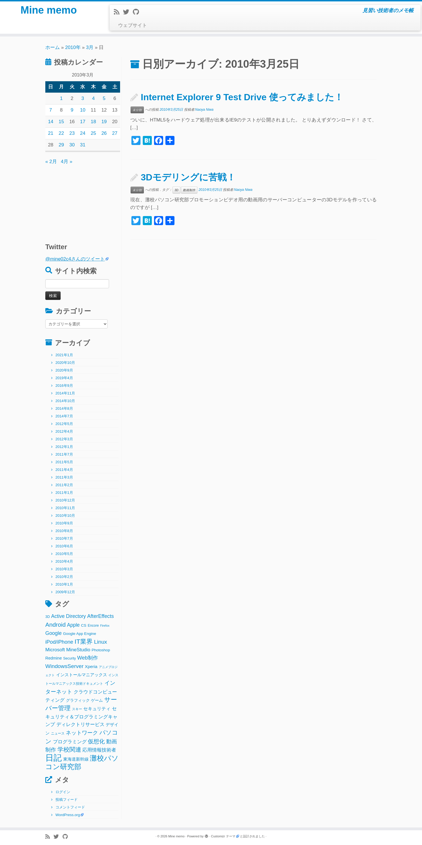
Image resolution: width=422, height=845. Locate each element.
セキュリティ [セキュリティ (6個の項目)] (96, 708)
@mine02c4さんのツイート (75, 259)
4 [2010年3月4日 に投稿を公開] (93, 98)
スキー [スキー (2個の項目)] (77, 709)
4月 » (67, 161)
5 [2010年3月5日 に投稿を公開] (104, 98)
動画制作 (189, 190)
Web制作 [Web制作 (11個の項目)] (87, 658)
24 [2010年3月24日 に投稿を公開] (83, 133)
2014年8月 (64, 408)
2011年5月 (64, 462)
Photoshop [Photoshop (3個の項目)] (101, 650)
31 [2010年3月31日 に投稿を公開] (83, 145)
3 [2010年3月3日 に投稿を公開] (82, 98)
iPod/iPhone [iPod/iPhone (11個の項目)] (59, 642)
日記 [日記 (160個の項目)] (53, 757)
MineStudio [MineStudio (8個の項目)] (78, 649)
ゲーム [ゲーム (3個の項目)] (97, 700)
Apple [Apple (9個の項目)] (73, 625)
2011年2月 (64, 485)
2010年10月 (65, 515)
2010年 (73, 47)
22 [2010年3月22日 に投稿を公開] (61, 133)
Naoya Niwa (204, 110)
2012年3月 (64, 439)
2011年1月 (64, 492)
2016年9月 (64, 385)
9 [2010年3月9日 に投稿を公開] (72, 110)
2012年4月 (64, 431)
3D (176, 190)
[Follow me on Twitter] (128, 12)
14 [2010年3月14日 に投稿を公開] (50, 121)
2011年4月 (64, 470)
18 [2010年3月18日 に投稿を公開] (93, 121)
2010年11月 (65, 508)
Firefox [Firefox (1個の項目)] (105, 625)
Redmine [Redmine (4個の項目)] (53, 658)
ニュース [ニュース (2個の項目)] (58, 733)
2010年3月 (64, 569)
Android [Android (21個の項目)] (55, 624)
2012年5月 (64, 424)
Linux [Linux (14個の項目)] (100, 642)
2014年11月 (65, 393)
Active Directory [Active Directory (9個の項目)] (68, 616)
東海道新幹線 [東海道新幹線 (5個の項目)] (76, 759)
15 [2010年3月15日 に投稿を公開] (61, 121)
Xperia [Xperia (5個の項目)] (91, 666)
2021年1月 (64, 355)
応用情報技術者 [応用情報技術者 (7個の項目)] (99, 750)
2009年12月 (65, 592)
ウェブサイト (132, 25)
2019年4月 (64, 378)
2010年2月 (64, 577)
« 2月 (51, 161)
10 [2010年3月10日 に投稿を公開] (83, 110)
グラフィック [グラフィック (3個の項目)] (78, 700)
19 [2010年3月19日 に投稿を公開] (104, 121)
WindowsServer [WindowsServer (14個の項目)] (64, 666)
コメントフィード (70, 807)
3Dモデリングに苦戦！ (188, 177)
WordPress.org (68, 815)
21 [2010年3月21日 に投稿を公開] (50, 133)
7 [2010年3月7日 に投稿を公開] (50, 110)
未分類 (137, 110)
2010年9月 (64, 523)
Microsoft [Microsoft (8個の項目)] (55, 649)
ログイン (63, 792)
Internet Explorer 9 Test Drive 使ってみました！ (242, 97)
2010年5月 (64, 554)
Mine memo (49, 11)
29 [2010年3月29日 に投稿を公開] (61, 145)
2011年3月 (64, 477)
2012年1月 (64, 447)
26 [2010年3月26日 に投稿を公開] (104, 133)
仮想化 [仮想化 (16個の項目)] (96, 741)
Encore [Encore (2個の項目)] (93, 626)
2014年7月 (64, 416)
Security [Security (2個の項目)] (69, 658)
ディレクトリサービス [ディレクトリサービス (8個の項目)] (80, 724)
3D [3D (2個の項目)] (47, 617)
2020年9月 (64, 370)
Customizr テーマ (223, 836)
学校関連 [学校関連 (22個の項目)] (69, 749)
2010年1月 (64, 584)
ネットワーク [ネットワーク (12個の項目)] (82, 733)
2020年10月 (65, 362)
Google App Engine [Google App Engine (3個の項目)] (79, 633)
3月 (89, 47)
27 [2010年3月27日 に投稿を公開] (115, 133)
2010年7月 (64, 538)
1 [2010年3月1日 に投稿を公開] (61, 98)
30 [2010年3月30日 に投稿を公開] (72, 145)
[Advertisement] (80, 201)
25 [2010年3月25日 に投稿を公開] (93, 133)
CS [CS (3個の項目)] (83, 625)
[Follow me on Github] (137, 12)
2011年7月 (64, 454)
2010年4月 (64, 561)
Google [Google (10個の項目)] (53, 633)
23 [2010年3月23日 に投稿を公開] (72, 133)
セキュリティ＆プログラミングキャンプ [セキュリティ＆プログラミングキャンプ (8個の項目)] (81, 716)
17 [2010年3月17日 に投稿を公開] (83, 121)
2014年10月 (65, 401)
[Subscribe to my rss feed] (118, 12)
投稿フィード (67, 799)
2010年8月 (64, 531)
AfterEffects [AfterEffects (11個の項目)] (100, 616)
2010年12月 (65, 500)
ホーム (52, 47)
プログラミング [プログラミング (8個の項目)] (70, 741)
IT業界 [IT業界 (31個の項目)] (83, 641)
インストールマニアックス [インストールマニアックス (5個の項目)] (81, 674)
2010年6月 (64, 546)
